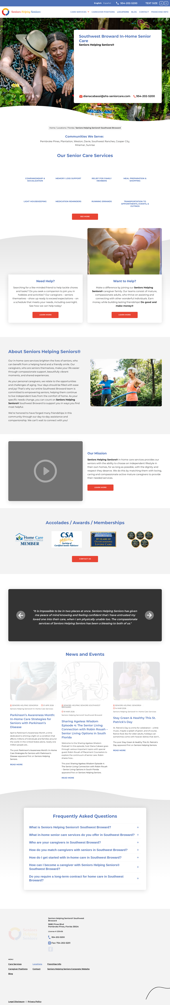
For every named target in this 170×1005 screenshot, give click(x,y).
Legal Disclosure (16, 1001)
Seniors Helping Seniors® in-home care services (31, 709)
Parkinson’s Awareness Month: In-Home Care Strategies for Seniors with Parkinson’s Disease (33, 753)
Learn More (45, 315)
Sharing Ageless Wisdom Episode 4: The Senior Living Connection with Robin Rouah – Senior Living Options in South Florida (85, 729)
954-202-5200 (126, 3)
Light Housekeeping (35, 201)
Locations (123, 12)
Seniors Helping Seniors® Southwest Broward (82, 715)
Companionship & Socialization (35, 179)
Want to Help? (124, 281)
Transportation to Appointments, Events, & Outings (135, 203)
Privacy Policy (34, 1001)
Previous (20, 615)
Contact (144, 12)
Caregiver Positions (103, 12)
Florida (71, 128)
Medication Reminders (68, 201)
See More (85, 216)
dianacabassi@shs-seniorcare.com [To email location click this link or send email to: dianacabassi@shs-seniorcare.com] (106, 96)
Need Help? (45, 281)
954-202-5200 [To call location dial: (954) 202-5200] (145, 96)
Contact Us (85, 559)
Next (149, 615)
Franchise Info (159, 12)
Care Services (78, 12)
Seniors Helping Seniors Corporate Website (68, 969)
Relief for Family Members (102, 179)
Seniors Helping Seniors (89, 772)
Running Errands (102, 201)
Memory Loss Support (68, 178)
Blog (134, 12)
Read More (16, 764)
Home (52, 128)
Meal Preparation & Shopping (134, 179)
